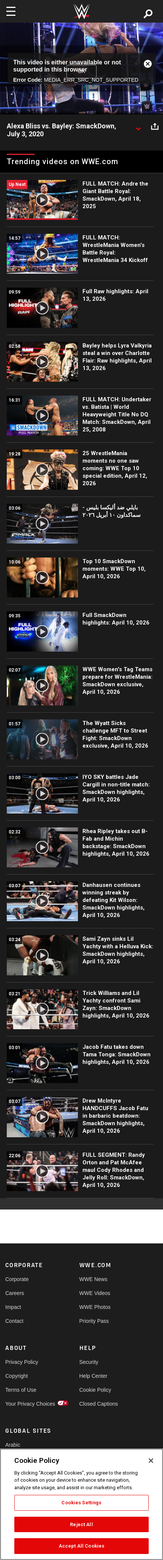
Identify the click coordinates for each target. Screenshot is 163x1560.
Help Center (93, 1376)
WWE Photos (95, 1307)
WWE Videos (94, 1293)
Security (89, 1362)
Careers (14, 1293)
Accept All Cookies (81, 1546)
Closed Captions (97, 1404)
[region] (81, 1504)
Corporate (17, 1279)
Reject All (81, 1524)
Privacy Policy (21, 1362)
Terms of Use (20, 1390)
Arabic (12, 1445)
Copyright (16, 1376)
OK (81, 71)
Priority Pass (94, 1321)
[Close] (151, 1460)
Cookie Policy (95, 1390)
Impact (13, 1307)
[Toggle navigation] (11, 11)
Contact (14, 1321)
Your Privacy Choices (23, 1404)
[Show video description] (138, 126)
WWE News (93, 1279)
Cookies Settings (81, 1502)
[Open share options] (154, 126)
